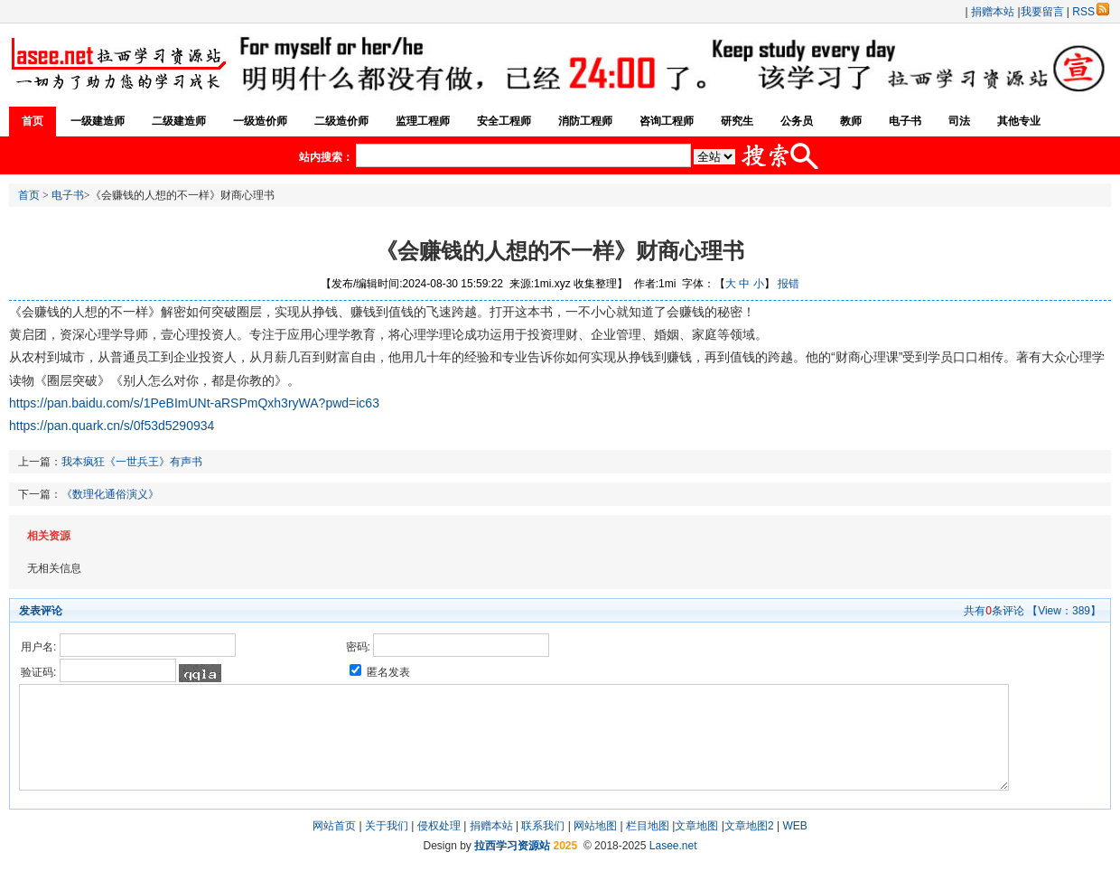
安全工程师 (504, 121)
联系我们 (543, 825)
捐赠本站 (992, 11)
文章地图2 (749, 825)
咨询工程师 (666, 121)
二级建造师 (179, 121)
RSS (1090, 11)
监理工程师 (423, 121)
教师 (851, 121)
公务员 (796, 121)
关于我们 (386, 825)
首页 (32, 121)
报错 (788, 283)
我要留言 (1042, 11)
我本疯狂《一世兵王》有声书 (131, 461)
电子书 (905, 121)
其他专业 (1019, 121)
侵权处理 (439, 825)
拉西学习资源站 (512, 845)
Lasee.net (673, 845)
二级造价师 (341, 121)
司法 (959, 121)
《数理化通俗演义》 (110, 494)
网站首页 (334, 825)
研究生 (737, 121)
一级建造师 (97, 121)
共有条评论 (994, 610)
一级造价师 (260, 121)
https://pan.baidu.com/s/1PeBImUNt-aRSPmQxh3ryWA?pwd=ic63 (194, 403)
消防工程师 (585, 121)
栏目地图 (647, 825)
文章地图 (696, 825)
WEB (794, 825)
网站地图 (595, 825)
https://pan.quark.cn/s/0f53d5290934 (111, 425)
